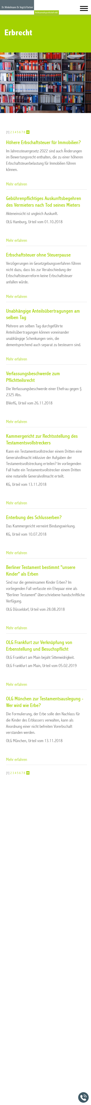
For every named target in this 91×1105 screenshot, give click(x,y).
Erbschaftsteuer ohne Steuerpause (38, 255)
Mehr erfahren (16, 184)
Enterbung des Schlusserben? (34, 517)
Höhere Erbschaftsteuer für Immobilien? (43, 142)
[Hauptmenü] (84, 9)
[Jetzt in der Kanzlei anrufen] (83, 1097)
